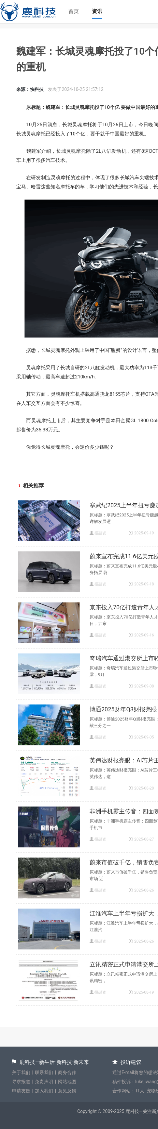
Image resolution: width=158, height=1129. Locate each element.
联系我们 (44, 1072)
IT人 (140, 1090)
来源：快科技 (30, 89)
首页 (73, 11)
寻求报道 (21, 1081)
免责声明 (44, 1081)
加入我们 (44, 1090)
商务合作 (67, 1072)
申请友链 (21, 1090)
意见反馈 (67, 1090)
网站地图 (67, 1081)
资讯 (97, 11)
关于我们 (21, 1072)
